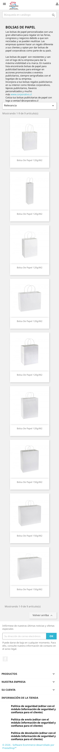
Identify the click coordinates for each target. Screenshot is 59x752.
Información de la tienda (20, 697)
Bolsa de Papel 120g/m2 (29, 160)
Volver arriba (43, 616)
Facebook (5, 658)
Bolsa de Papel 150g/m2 (29, 482)
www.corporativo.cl (21, 94)
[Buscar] (29, 14)
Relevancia (29, 106)
